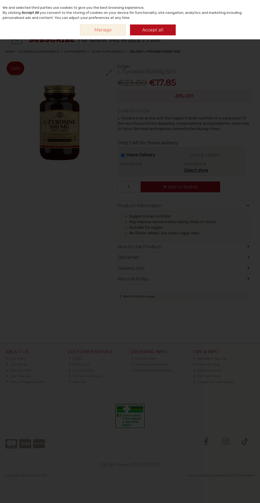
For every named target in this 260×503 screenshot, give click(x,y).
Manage (103, 29)
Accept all (152, 29)
